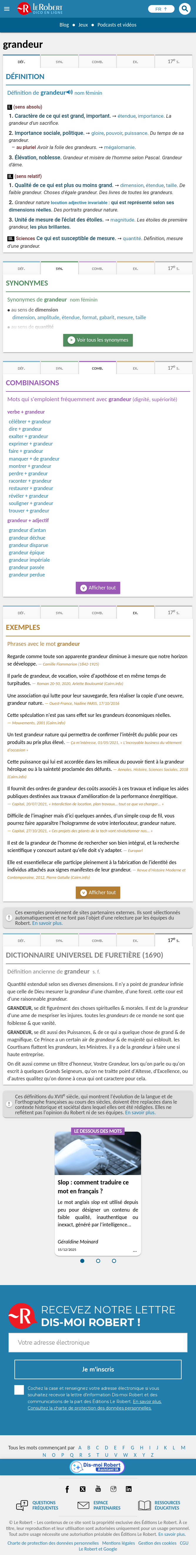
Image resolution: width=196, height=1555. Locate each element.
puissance (136, 133)
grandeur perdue (27, 574)
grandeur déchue (27, 538)
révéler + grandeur (28, 496)
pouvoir (114, 133)
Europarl (135, 850)
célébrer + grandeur (30, 421)
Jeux (83, 25)
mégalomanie (119, 147)
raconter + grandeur (30, 481)
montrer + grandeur (30, 466)
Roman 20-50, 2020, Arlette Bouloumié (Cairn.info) (80, 683)
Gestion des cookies (157, 1543)
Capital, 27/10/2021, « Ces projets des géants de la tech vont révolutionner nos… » (82, 830)
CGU (184, 1543)
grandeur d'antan (27, 530)
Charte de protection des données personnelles (53, 1543)
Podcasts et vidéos (117, 25)
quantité (132, 238)
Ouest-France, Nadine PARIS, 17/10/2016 (84, 703)
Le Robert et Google (98, 1549)
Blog (63, 25)
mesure (125, 317)
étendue (126, 116)
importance (150, 116)
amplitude (48, 317)
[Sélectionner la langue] (161, 9)
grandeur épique (26, 552)
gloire (97, 133)
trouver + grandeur (29, 510)
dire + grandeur (25, 429)
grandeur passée (26, 567)
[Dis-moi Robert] (98, 1467)
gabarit (106, 317)
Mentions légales (118, 1543)
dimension (131, 185)
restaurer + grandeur (31, 488)
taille (171, 185)
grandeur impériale (29, 560)
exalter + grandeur (28, 436)
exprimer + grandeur (31, 443)
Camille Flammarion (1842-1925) (71, 664)
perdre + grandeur (28, 473)
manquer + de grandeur (34, 458)
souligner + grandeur (31, 503)
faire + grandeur (26, 451)
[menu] (7, 9)
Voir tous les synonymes (102, 340)
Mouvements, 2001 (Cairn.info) (38, 722)
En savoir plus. (47, 923)
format (89, 317)
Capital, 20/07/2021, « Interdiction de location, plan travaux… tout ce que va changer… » (88, 804)
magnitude (122, 220)
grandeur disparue (28, 545)
